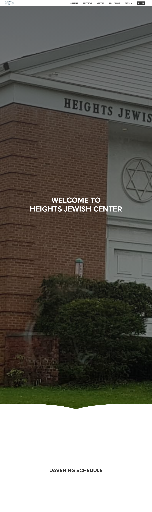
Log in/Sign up (114, 3)
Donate (141, 3)
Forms (129, 3)
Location (100, 3)
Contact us (87, 3)
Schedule (74, 3)
